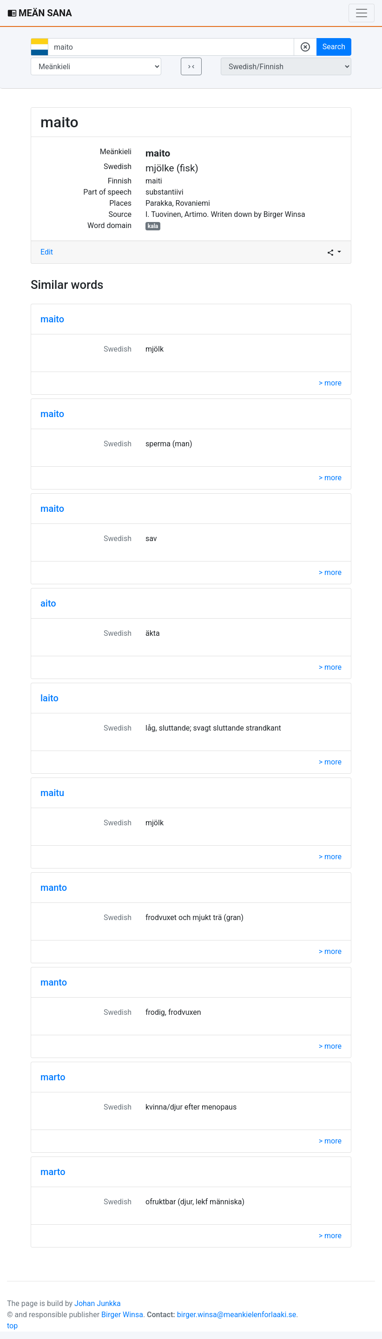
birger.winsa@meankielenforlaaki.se (236, 1314)
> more (330, 383)
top (12, 1325)
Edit (46, 252)
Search (334, 46)
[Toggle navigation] (362, 13)
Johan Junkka (97, 1303)
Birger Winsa (122, 1314)
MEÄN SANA (39, 13)
